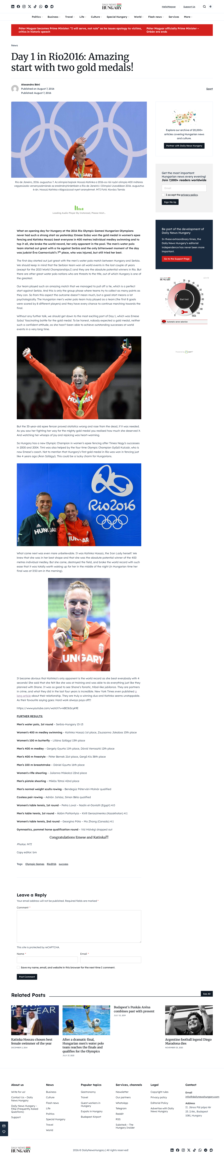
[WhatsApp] (40, 6)
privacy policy (189, 194)
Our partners (123, 1097)
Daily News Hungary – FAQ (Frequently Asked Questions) (24, 1108)
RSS (118, 1119)
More (187, 16)
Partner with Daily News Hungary (184, 145)
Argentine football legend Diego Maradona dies (188, 1041)
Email (84, 953)
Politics (36, 16)
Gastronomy (88, 1091)
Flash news (155, 16)
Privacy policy (159, 1097)
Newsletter (122, 1091)
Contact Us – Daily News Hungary (22, 1099)
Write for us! (18, 1091)
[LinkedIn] (12, 6)
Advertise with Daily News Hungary (162, 1110)
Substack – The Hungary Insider (125, 1126)
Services (174, 16)
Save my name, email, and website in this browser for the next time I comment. (68, 967)
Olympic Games (34, 864)
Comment (23, 907)
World (137, 16)
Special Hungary (117, 16)
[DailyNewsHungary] (112, 6)
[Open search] (204, 6)
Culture (95, 16)
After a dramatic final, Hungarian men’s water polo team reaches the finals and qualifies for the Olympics (83, 1045)
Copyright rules (159, 1091)
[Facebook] (18, 6)
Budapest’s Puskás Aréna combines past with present (134, 1009)
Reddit (120, 1113)
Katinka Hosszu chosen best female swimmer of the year (31, 1041)
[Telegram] (46, 6)
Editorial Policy (159, 1102)
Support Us (189, 6)
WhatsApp (122, 1102)
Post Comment (27, 976)
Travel (69, 16)
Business (53, 16)
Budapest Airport (91, 1116)
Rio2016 (51, 864)
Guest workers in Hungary (90, 1104)
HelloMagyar (169, 6)
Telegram (121, 1108)
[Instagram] (24, 6)
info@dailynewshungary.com (202, 1096)
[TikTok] (35, 6)
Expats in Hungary (92, 1111)
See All (206, 993)
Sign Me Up (170, 202)
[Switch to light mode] (210, 6)
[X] (29, 6)
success (63, 864)
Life (81, 16)
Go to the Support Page (176, 258)
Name (21, 953)
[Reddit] (52, 6)
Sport (209, 88)
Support (16, 1117)
